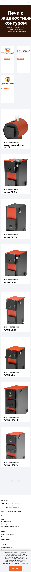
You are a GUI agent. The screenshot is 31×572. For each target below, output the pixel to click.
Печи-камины (5, 541)
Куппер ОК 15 (10, 331)
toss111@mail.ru (14, 509)
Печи (22, 27)
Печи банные (5, 538)
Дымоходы (4, 525)
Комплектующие (6, 523)
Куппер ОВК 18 (11, 193)
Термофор (22, 59)
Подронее (25, 563)
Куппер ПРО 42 (11, 421)
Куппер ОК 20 (10, 283)
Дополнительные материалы (10, 528)
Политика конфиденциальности (11, 513)
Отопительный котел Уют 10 (14, 146)
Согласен (15, 568)
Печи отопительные (16, 29)
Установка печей (6, 549)
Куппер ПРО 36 (11, 466)
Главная (9, 27)
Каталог (16, 27)
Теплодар (5, 59)
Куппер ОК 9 (9, 376)
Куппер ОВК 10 (11, 238)
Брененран (6, 89)
